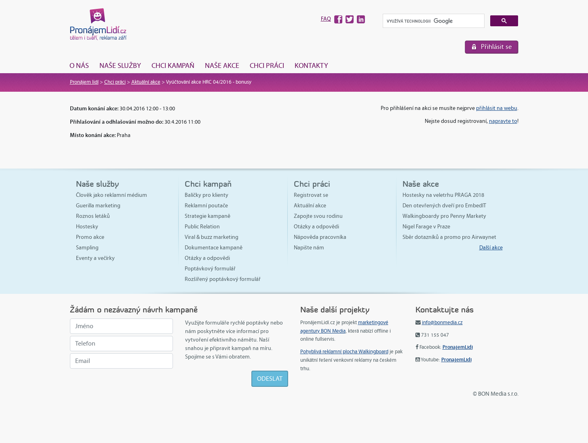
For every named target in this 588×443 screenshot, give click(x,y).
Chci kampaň (173, 65)
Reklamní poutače (206, 205)
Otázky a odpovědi (207, 258)
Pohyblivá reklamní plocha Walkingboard (344, 351)
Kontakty (311, 65)
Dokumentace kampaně (213, 247)
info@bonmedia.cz (442, 322)
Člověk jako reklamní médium (111, 195)
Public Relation (202, 226)
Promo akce (90, 237)
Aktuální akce (145, 82)
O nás (79, 65)
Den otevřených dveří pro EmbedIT (444, 205)
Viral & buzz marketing (211, 237)
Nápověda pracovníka (320, 237)
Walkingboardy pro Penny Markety (444, 216)
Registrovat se (311, 195)
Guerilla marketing (98, 205)
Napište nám (309, 247)
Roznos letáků (93, 216)
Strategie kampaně (207, 216)
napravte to (503, 121)
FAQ (326, 18)
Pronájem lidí (84, 82)
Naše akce (222, 65)
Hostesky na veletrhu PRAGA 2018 (443, 195)
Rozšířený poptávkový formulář (223, 279)
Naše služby (120, 65)
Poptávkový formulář (210, 268)
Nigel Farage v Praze (426, 226)
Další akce (491, 247)
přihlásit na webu (496, 108)
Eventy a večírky (95, 258)
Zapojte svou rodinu (318, 216)
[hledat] (433, 21)
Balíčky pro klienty (206, 195)
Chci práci (267, 65)
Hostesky (87, 226)
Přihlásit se (496, 46)
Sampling (87, 247)
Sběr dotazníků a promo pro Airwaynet (449, 237)
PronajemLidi (458, 347)
